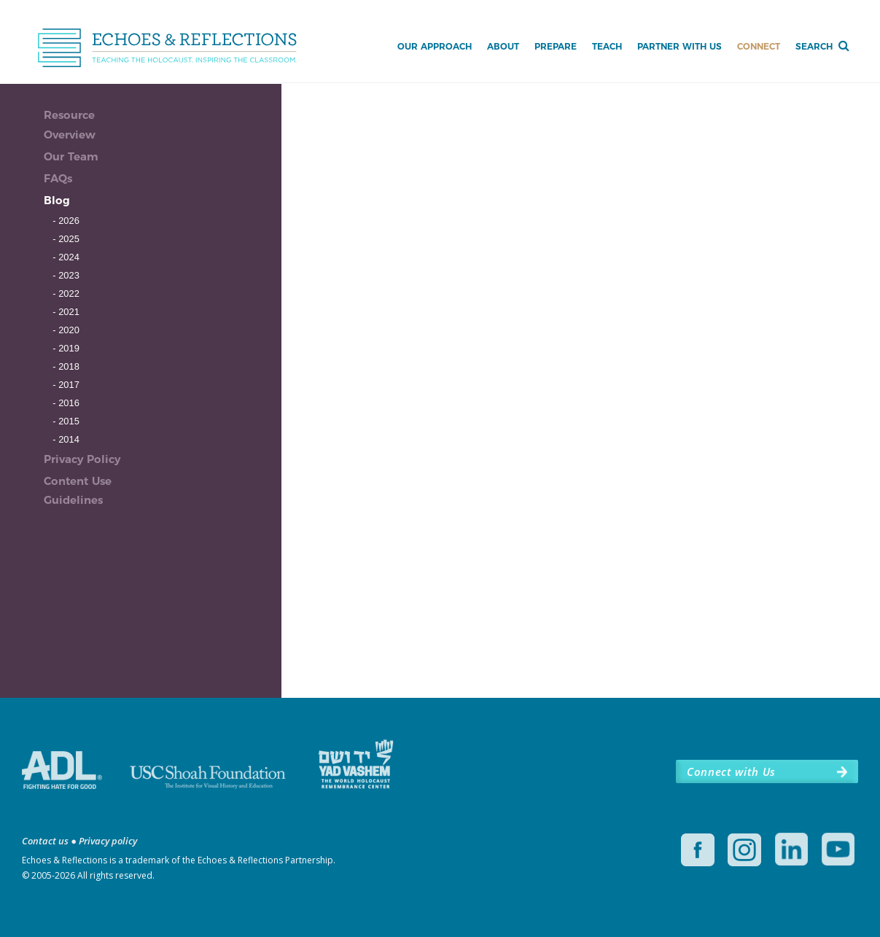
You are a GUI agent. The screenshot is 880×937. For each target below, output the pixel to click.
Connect (758, 46)
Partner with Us (679, 46)
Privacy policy (108, 840)
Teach (607, 46)
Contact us (45, 840)
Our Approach (434, 46)
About (503, 46)
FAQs (58, 178)
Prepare (555, 46)
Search (814, 46)
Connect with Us (731, 771)
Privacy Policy (82, 459)
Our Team (71, 156)
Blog (57, 200)
